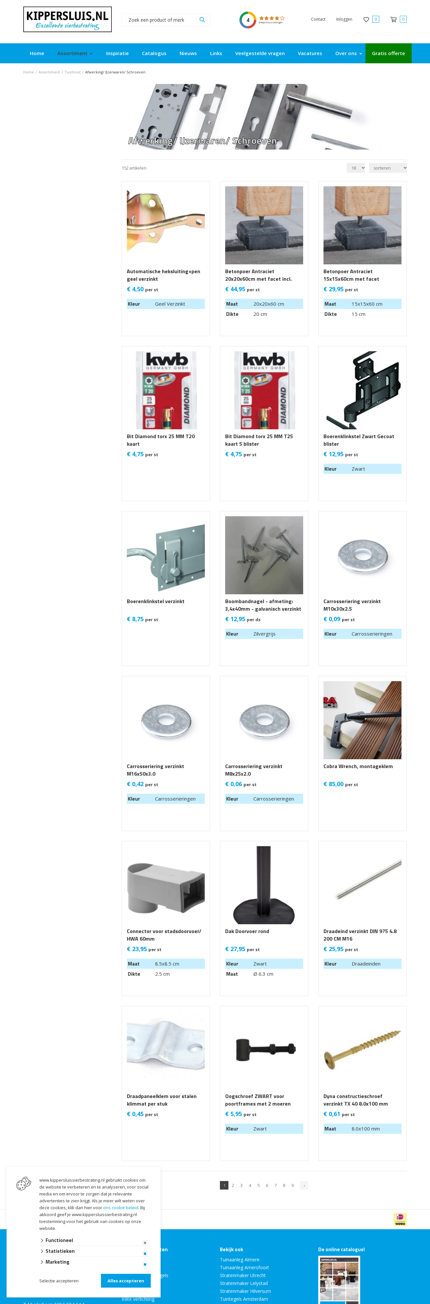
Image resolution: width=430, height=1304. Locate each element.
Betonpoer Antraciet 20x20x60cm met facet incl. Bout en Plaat (258, 279)
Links (216, 53)
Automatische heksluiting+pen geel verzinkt (163, 275)
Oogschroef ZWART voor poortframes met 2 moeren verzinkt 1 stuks (258, 1103)
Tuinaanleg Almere (240, 1259)
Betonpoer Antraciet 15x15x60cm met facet (351, 275)
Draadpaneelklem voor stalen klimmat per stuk (162, 1100)
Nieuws (188, 53)
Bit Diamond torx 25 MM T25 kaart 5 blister (259, 440)
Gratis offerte (388, 53)
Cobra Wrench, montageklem (358, 766)
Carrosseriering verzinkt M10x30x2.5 (352, 605)
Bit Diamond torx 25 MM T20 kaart (161, 440)
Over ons (346, 53)
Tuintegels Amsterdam (244, 1299)
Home (37, 53)
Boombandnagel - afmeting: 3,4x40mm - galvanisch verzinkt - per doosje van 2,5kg (263, 609)
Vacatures (310, 53)
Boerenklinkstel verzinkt (156, 601)
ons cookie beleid (120, 1208)
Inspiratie (117, 53)
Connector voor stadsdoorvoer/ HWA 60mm (164, 935)
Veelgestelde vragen (260, 53)
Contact (318, 19)
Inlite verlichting (138, 1299)
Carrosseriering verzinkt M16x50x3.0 (155, 770)
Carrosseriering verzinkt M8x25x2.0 (254, 770)
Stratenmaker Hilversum (245, 1291)
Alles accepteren (126, 1281)
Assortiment (72, 53)
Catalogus (154, 53)
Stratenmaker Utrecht (243, 1275)
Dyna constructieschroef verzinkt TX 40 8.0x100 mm (355, 1100)
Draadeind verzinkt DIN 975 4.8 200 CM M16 (360, 935)
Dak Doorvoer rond (247, 931)
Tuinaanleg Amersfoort (244, 1267)
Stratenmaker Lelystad (244, 1283)
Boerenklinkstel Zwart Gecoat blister (358, 440)
